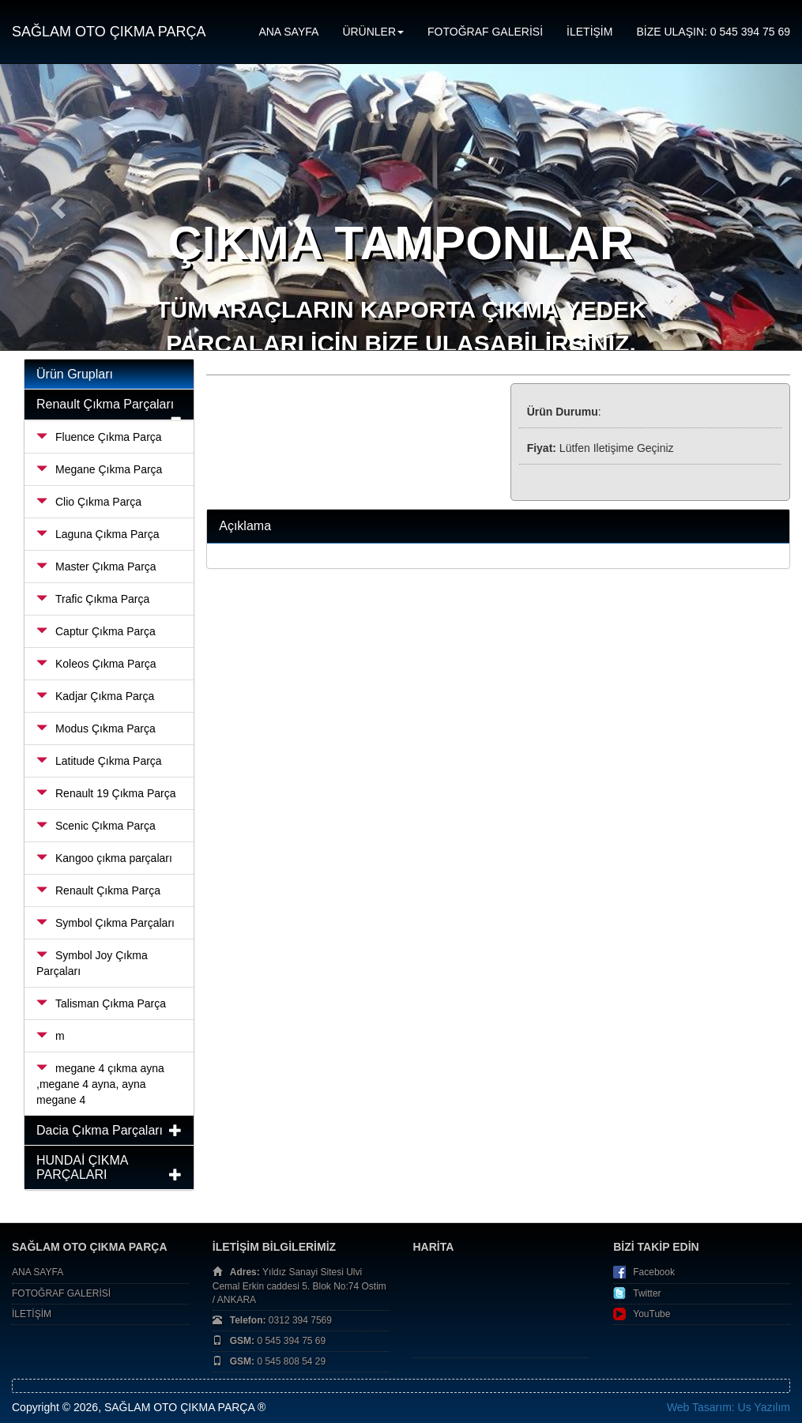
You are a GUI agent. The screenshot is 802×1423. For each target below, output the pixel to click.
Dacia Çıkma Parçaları (99, 1130)
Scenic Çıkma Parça (96, 825)
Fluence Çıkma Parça (99, 437)
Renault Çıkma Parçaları (105, 404)
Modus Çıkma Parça (96, 728)
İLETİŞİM (589, 31)
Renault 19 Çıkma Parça (106, 793)
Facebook (654, 1272)
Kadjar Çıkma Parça (95, 696)
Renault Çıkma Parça (98, 890)
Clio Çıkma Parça (88, 501)
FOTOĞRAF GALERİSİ (485, 31)
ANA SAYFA (288, 31)
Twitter (647, 1293)
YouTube (651, 1313)
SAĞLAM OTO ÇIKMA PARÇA (108, 32)
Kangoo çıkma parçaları (104, 858)
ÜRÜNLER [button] (373, 31)
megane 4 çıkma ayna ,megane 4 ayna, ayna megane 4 (100, 1084)
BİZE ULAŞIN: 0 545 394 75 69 (713, 31)
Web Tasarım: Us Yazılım (728, 1407)
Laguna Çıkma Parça (98, 534)
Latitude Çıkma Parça (99, 761)
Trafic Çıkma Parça (92, 599)
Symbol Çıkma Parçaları (105, 923)
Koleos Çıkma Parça (96, 663)
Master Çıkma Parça (96, 566)
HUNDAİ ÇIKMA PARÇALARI (82, 1167)
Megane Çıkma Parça (99, 469)
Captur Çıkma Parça (96, 631)
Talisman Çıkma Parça (101, 1003)
